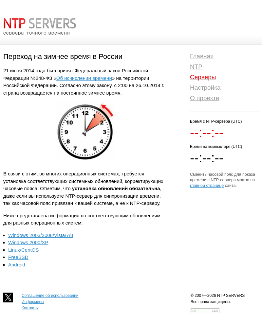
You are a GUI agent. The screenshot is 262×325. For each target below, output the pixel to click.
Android (16, 264)
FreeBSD (18, 257)
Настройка (205, 87)
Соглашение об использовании (50, 295)
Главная (202, 56)
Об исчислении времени (84, 78)
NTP (196, 66)
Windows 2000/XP (28, 242)
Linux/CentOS (23, 250)
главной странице (207, 185)
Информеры (33, 301)
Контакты (30, 308)
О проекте (204, 98)
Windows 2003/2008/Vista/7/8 (40, 235)
